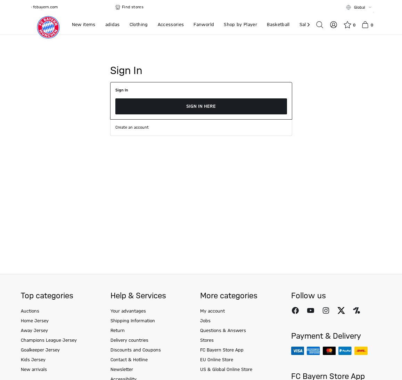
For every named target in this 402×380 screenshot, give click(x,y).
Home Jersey (35, 320)
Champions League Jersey (49, 340)
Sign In (121, 90)
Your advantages (128, 311)
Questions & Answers (223, 330)
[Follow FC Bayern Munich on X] (341, 310)
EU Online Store (216, 359)
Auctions (30, 311)
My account (212, 311)
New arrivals (34, 369)
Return (117, 330)
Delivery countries (129, 340)
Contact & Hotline (129, 359)
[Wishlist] (349, 25)
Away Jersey (34, 330)
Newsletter (121, 369)
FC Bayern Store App (222, 350)
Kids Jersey (33, 359)
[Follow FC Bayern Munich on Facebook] (295, 310)
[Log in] (333, 25)
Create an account (132, 128)
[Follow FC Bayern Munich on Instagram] (326, 310)
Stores (207, 340)
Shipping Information (132, 320)
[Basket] (367, 25)
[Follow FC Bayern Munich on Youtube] (310, 310)
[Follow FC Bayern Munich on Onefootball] (356, 310)
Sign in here (201, 106)
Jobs (205, 320)
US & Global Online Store (226, 369)
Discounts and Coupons (135, 350)
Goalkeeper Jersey (40, 350)
